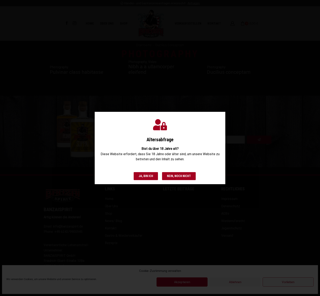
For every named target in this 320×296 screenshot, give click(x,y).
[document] (160, 148)
